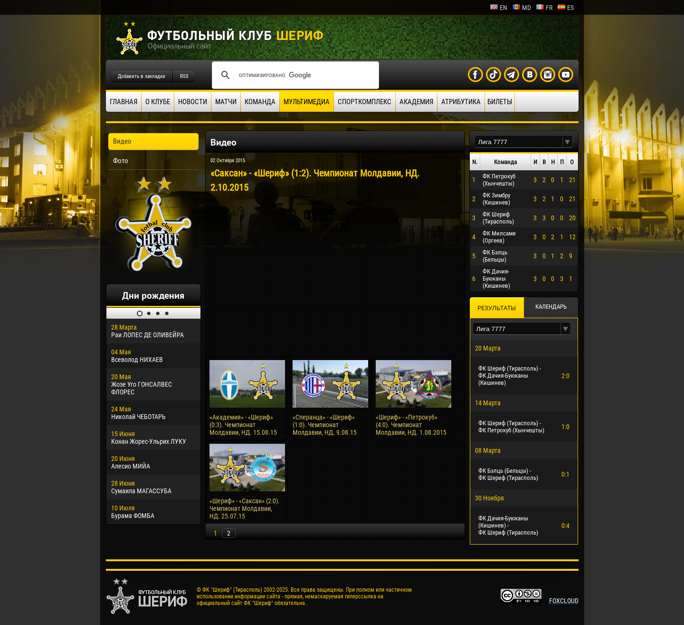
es (565, 7)
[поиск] (294, 75)
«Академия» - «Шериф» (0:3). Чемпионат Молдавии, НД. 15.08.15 (243, 424)
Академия (416, 102)
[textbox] (519, 142)
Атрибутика (461, 102)
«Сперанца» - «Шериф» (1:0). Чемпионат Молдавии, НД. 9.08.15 (325, 424)
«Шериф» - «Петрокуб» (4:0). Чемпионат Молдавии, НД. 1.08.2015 (411, 424)
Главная (123, 102)
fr (544, 7)
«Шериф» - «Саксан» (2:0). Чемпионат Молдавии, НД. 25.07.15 (244, 508)
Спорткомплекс (364, 102)
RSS (184, 76)
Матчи (226, 102)
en (498, 7)
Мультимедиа (307, 102)
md (521, 7)
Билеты (499, 102)
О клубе (157, 102)
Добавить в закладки (141, 76)
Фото (120, 160)
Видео (122, 141)
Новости (192, 102)
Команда (260, 102)
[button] (567, 142)
